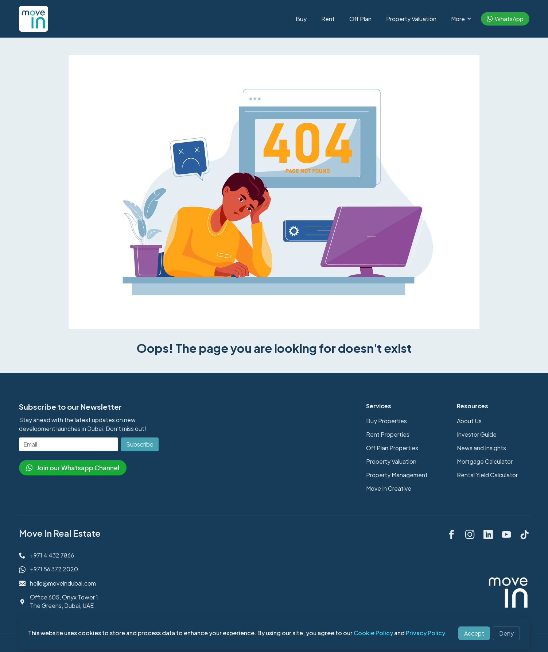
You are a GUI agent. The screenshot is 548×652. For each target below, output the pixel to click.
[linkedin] (488, 534)
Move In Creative (388, 488)
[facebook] (451, 534)
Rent (328, 19)
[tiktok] (524, 534)
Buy (301, 19)
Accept (474, 633)
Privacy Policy (425, 633)
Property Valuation (411, 19)
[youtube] (506, 534)
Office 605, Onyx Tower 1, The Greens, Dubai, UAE (65, 601)
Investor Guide (477, 434)
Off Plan (360, 19)
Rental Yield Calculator (487, 475)
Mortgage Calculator (485, 461)
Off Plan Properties (392, 448)
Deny (506, 633)
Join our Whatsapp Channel (72, 468)
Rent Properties (387, 434)
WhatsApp (505, 19)
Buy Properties (386, 421)
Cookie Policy (373, 633)
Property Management (397, 475)
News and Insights (481, 448)
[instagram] (470, 534)
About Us (469, 421)
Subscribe (139, 444)
